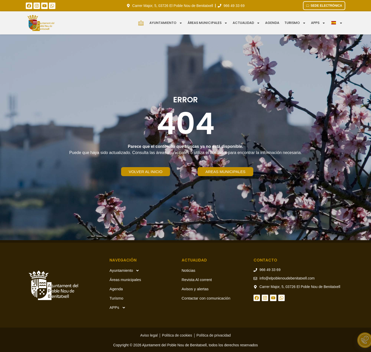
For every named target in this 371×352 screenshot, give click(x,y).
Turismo (295, 23)
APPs (117, 307)
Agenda (272, 22)
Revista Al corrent (197, 279)
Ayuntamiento (165, 23)
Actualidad (246, 23)
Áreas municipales (207, 23)
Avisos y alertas (195, 289)
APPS (318, 23)
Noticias (188, 270)
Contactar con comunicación (206, 298)
